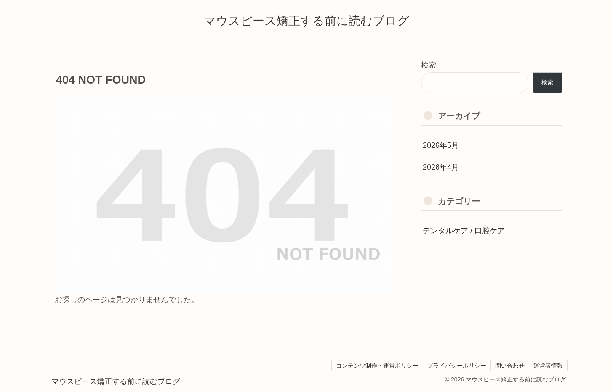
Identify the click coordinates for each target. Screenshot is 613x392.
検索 (428, 65)
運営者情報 (548, 365)
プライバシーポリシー (456, 365)
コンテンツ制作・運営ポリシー (377, 365)
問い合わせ (510, 365)
